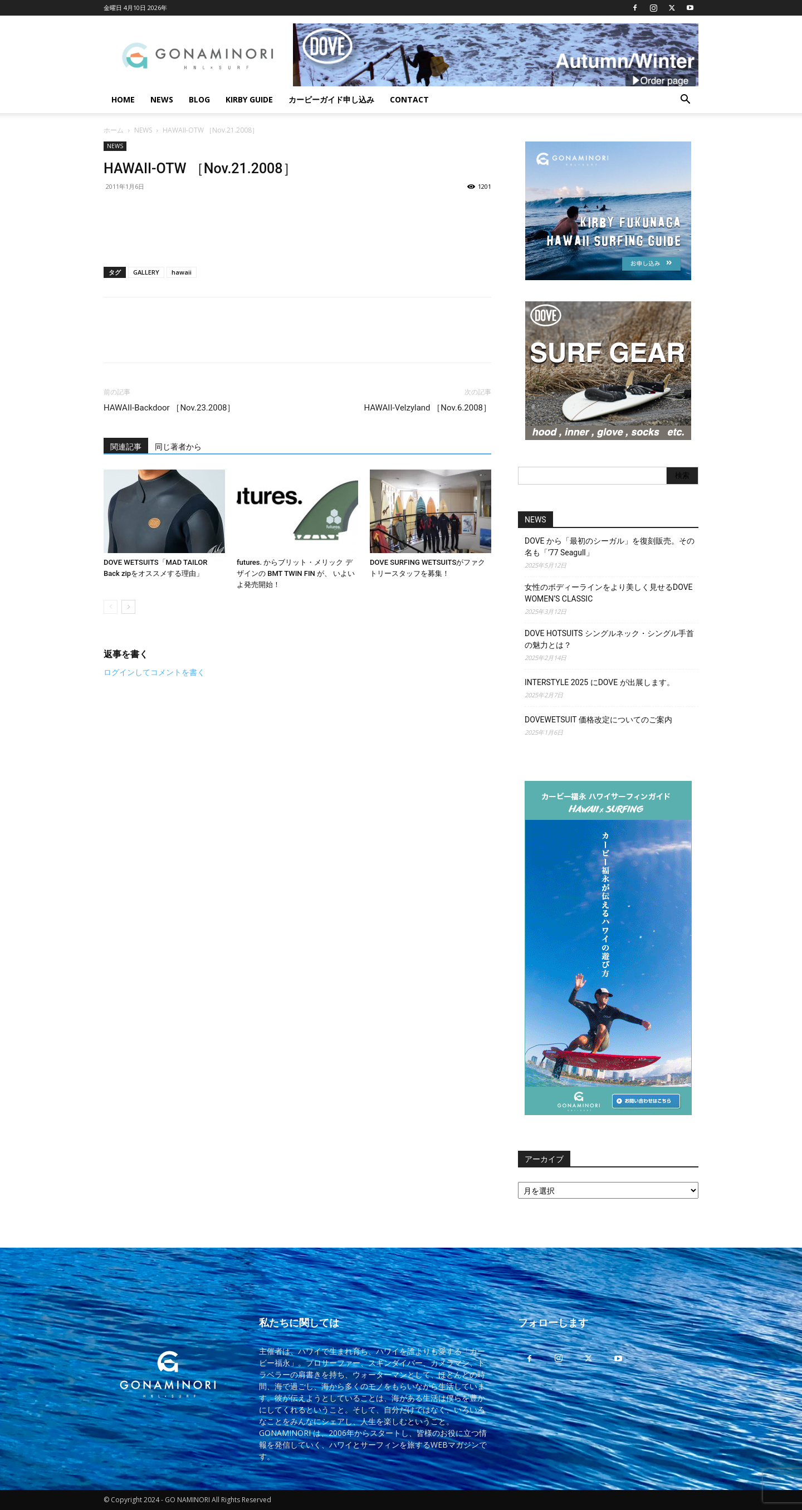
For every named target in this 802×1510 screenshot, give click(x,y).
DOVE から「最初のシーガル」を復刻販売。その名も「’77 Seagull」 (610, 546)
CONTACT (409, 99)
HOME (123, 99)
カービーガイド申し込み (331, 99)
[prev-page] (111, 607)
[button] (685, 100)
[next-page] (128, 607)
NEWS (161, 99)
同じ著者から (178, 446)
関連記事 (125, 446)
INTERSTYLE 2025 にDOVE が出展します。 (599, 682)
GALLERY (146, 272)
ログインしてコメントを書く (154, 672)
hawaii (182, 272)
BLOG (199, 99)
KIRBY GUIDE (249, 99)
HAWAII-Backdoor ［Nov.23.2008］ (170, 408)
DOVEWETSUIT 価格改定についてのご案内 (598, 719)
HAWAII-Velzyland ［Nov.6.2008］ (427, 408)
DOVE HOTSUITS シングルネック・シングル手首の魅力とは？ (609, 639)
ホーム (114, 130)
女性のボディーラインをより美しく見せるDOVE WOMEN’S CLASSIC (609, 593)
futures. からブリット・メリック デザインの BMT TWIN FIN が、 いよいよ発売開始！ (296, 573)
